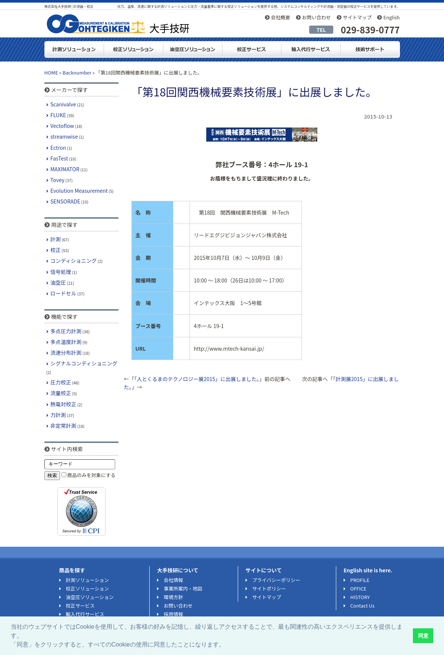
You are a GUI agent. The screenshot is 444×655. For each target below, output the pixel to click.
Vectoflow (62, 125)
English (391, 17)
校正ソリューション (133, 49)
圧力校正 (60, 382)
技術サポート (370, 49)
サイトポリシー (269, 588)
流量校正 (60, 393)
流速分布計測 (65, 352)
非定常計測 (63, 425)
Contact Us (362, 605)
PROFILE (360, 579)
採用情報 (173, 614)
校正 (55, 250)
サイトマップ (357, 17)
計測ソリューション (74, 49)
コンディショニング (73, 260)
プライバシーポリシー (276, 579)
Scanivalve (63, 104)
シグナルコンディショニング (83, 363)
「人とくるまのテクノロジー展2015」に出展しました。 (197, 379)
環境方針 (173, 597)
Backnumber (77, 72)
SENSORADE (65, 201)
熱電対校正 (63, 404)
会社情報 (173, 579)
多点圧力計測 (65, 331)
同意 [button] (423, 636)
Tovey (57, 179)
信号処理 (60, 271)
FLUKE (58, 115)
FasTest (59, 158)
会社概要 (280, 17)
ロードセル (63, 293)
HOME (51, 72)
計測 (55, 239)
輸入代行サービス (311, 49)
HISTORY (360, 597)
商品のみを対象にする (91, 475)
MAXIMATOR (64, 169)
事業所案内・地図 (183, 588)
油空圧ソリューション (192, 49)
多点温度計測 (65, 341)
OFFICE (358, 588)
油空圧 (58, 282)
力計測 (58, 415)
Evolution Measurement (79, 190)
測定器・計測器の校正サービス (251, 49)
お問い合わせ (316, 17)
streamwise (64, 136)
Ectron (58, 147)
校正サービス (80, 605)
